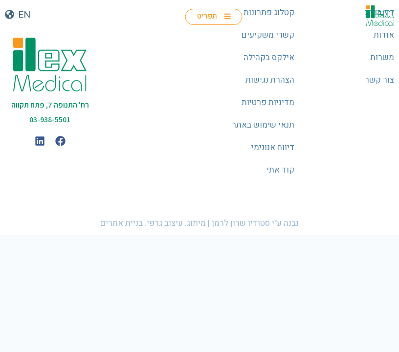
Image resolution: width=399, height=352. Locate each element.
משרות (382, 57)
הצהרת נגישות (269, 80)
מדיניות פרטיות (268, 102)
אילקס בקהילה (269, 57)
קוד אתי (280, 170)
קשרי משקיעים (268, 35)
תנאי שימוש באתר (263, 125)
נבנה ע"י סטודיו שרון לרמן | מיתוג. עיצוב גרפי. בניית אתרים (199, 223)
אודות (384, 35)
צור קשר (379, 80)
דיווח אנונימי (272, 147)
